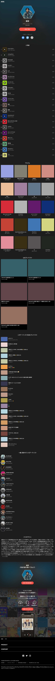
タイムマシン (34, 232)
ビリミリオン (20, 214)
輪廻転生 (34, 178)
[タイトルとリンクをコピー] (32, 37)
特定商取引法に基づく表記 (34, 662)
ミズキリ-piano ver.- (7, 249)
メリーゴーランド (34, 214)
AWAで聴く (27, 29)
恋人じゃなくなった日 (7, 214)
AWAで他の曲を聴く (27, 582)
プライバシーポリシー (11, 662)
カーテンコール (20, 196)
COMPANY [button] (4, 649)
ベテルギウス (47, 249)
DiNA (7, 196)
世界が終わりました (7, 178)
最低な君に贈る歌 (20, 178)
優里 (6, 638)
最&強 (48, 178)
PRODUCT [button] (4, 645)
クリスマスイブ (48, 214)
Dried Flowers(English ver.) (20, 249)
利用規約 (2, 662)
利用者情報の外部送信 (22, 662)
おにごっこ (7, 232)
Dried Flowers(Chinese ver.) (20, 232)
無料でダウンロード (27, 609)
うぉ (48, 232)
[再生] (5, 49)
